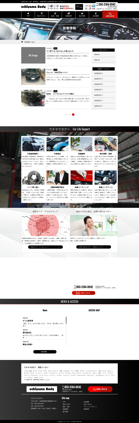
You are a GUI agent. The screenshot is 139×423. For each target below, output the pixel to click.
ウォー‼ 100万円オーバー (57, 72)
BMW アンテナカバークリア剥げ (60, 94)
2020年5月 (97, 89)
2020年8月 (97, 73)
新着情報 (86, 409)
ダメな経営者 (28, 320)
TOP (64, 402)
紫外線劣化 (27, 332)
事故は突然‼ (27, 344)
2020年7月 (97, 79)
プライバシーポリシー (90, 407)
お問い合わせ (88, 404)
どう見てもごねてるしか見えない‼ (59, 51)
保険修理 (65, 409)
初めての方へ (67, 404)
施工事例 (65, 411)
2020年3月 (97, 100)
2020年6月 (97, 84)
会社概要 (86, 402)
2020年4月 (97, 95)
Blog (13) (97, 60)
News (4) (97, 54)
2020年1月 (97, 106)
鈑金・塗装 (66, 407)
